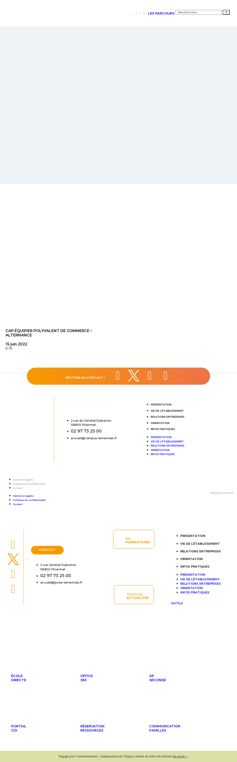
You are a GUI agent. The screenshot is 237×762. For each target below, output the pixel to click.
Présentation (161, 404)
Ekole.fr (229, 493)
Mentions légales (23, 479)
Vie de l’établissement (167, 410)
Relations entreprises (167, 416)
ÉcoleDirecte (18, 678)
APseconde (157, 678)
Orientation (160, 423)
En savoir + (180, 756)
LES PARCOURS (161, 13)
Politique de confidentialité (29, 484)
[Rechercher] (226, 12)
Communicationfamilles (164, 728)
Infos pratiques (163, 429)
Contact (17, 488)
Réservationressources (92, 728)
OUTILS (177, 603)
